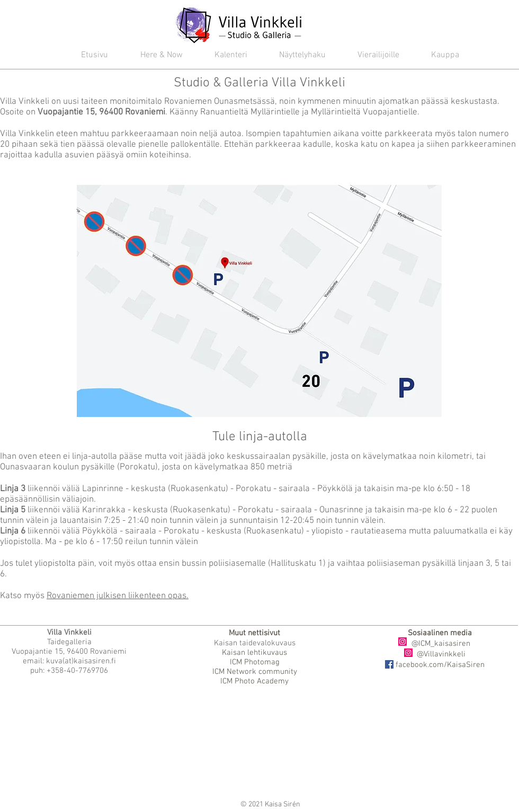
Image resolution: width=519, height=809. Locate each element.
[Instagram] (402, 641)
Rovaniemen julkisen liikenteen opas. (118, 596)
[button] (223, 55)
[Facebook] (389, 664)
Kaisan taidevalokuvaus (255, 643)
